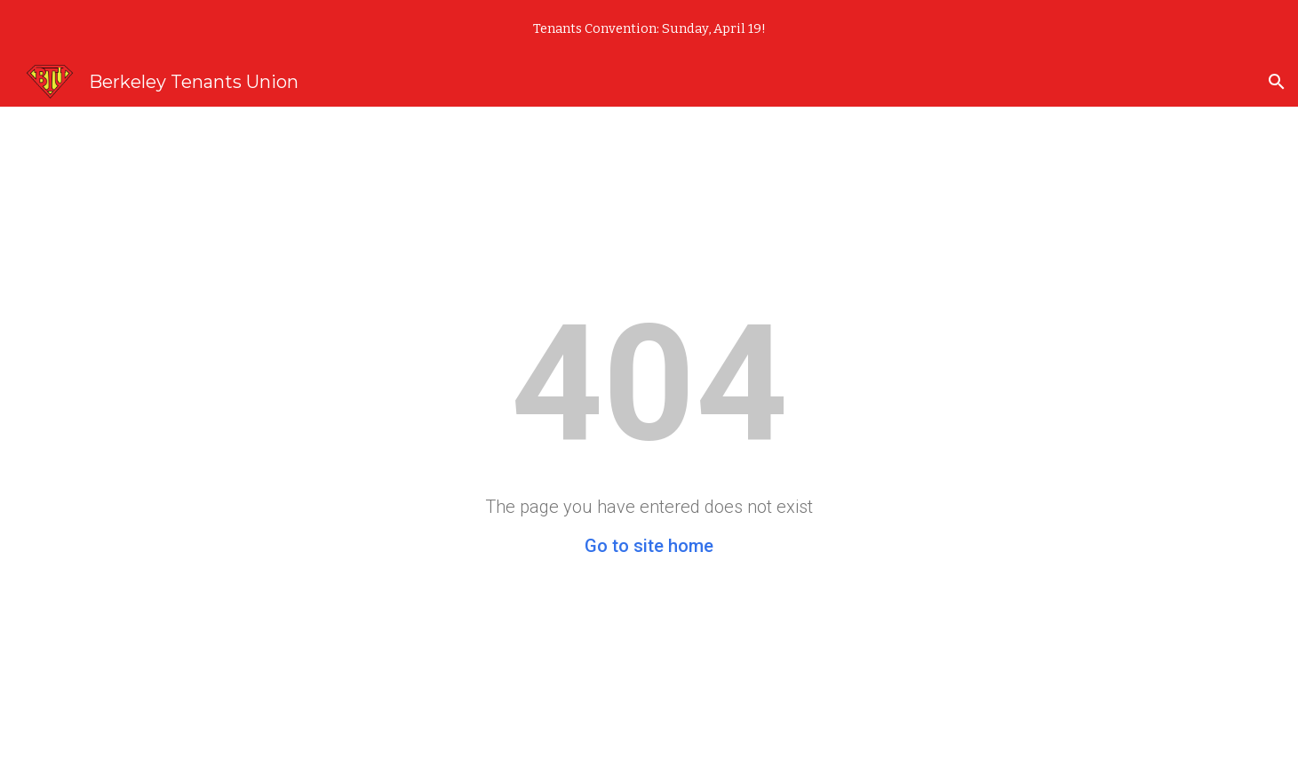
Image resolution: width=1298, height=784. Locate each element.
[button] (1276, 81)
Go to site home (649, 545)
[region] (649, 28)
